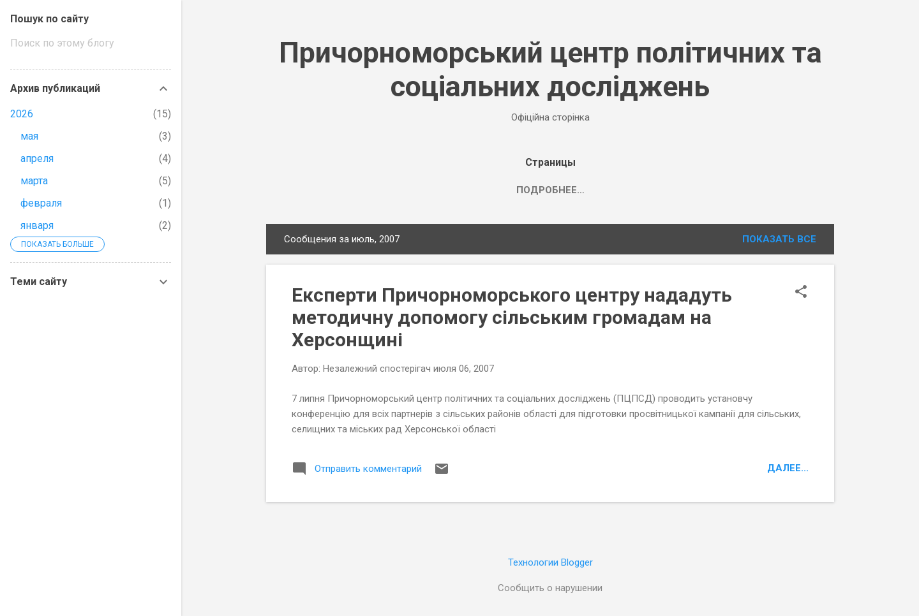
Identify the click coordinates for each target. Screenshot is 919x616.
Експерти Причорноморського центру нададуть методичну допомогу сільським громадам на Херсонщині (512, 317)
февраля (41, 203)
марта (34, 181)
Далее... (788, 468)
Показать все (779, 239)
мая (29, 136)
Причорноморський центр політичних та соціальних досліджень (550, 69)
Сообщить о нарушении (550, 588)
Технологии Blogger (550, 562)
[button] (801, 293)
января (37, 225)
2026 (21, 114)
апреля (37, 158)
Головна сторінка (406, 190)
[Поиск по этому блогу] (90, 43)
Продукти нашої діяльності (668, 190)
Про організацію (524, 190)
